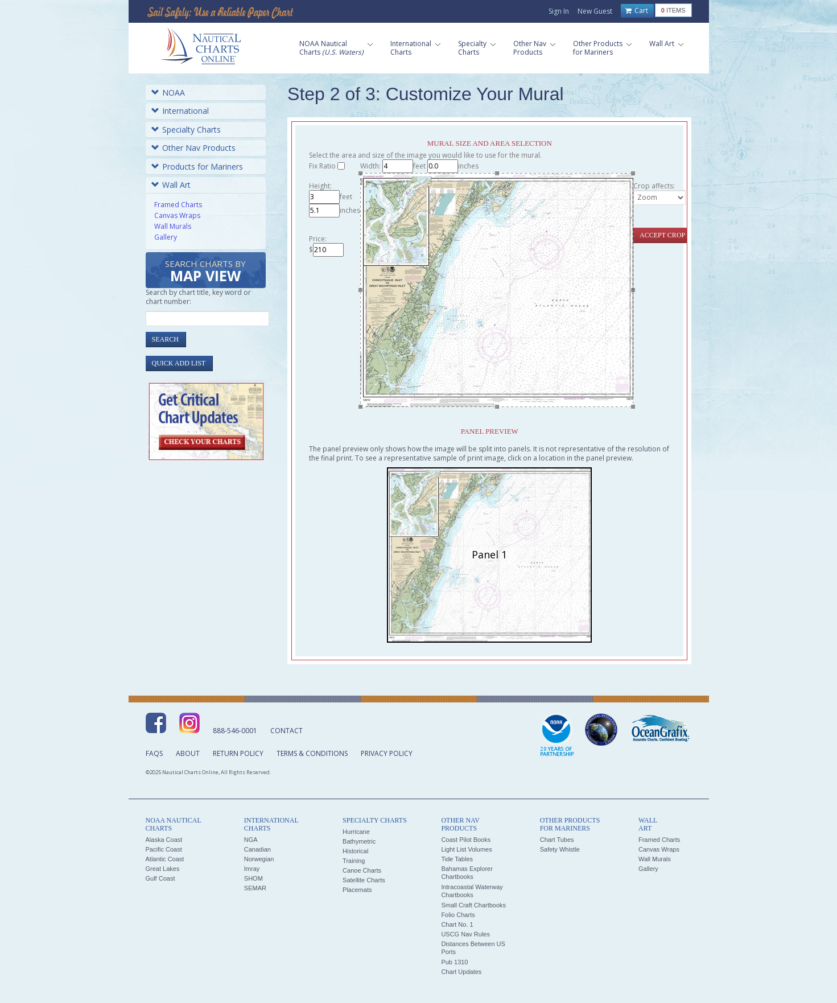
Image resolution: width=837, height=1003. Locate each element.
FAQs (154, 753)
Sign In (559, 11)
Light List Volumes (466, 849)
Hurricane (356, 831)
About (188, 753)
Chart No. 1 (457, 924)
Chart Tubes (557, 839)
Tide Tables (457, 859)
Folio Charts (458, 914)
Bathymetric (359, 841)
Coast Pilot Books (465, 839)
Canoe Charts (362, 870)
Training (354, 860)
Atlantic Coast (165, 859)
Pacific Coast (164, 849)
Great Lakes (163, 868)
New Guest (595, 11)
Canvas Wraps (177, 215)
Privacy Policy (387, 753)
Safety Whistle (560, 849)
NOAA (168, 92)
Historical (355, 851)
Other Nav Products (193, 147)
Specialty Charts (186, 129)
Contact (286, 730)
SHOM (253, 878)
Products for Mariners (197, 166)
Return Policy (238, 753)
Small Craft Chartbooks (473, 905)
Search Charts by (205, 272)
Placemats (357, 889)
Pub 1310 (454, 962)
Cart (636, 11)
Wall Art (171, 184)
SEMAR (255, 888)
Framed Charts (178, 204)
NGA (251, 839)
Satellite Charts (364, 880)
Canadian (257, 849)
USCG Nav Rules (465, 934)
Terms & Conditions (312, 753)
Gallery (165, 237)
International (180, 110)
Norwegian (259, 859)
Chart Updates (461, 971)
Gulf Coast (160, 878)
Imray (252, 868)
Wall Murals (172, 226)
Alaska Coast (164, 839)
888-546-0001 (235, 730)
